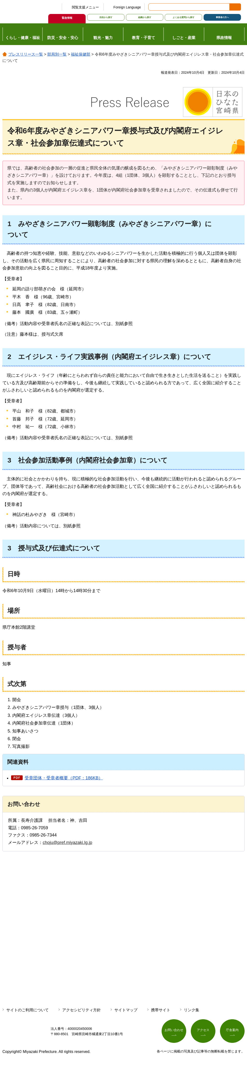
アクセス (203, 1030)
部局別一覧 (57, 54)
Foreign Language (127, 7)
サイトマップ (125, 1010)
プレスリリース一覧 (25, 54)
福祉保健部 (80, 54)
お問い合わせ (174, 1030)
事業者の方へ (222, 17)
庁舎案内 (232, 1030)
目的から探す (105, 17)
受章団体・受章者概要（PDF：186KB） (64, 778)
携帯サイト (160, 1010)
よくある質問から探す (183, 17)
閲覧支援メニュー (85, 7)
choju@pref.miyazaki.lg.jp (67, 842)
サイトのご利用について (27, 1010)
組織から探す (144, 17)
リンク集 (191, 1010)
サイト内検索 (152, 7)
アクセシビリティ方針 (81, 1010)
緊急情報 (67, 17)
